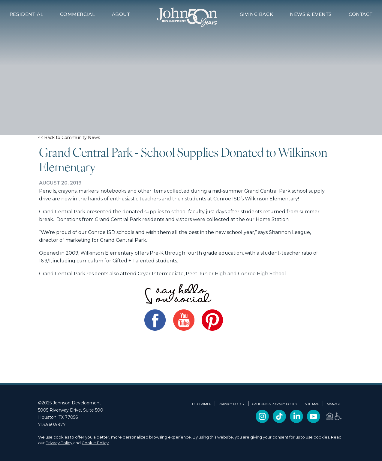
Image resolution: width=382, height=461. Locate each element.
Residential (27, 14)
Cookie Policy (95, 442)
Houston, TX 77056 (58, 417)
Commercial (77, 14)
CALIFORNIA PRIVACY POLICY (274, 404)
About (121, 14)
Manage (334, 404)
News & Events (311, 14)
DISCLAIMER (201, 404)
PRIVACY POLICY (232, 404)
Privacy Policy (59, 442)
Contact (360, 14)
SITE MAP (312, 404)
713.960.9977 (52, 424)
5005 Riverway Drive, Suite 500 (70, 410)
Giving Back (256, 14)
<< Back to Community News (69, 137)
